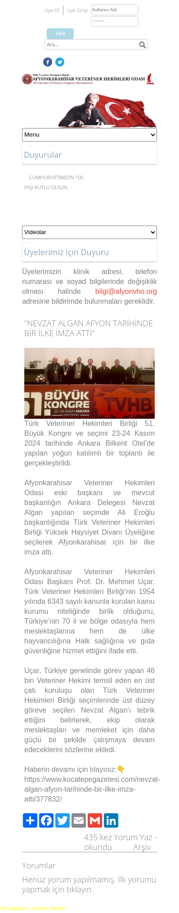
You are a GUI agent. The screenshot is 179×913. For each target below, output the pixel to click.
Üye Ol (52, 10)
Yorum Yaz (133, 837)
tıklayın (79, 889)
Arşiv (142, 847)
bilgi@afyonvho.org (126, 291)
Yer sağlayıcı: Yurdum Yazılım (32, 908)
